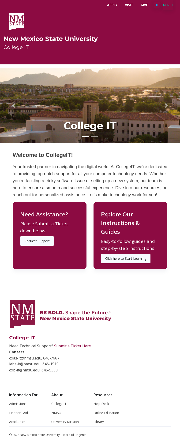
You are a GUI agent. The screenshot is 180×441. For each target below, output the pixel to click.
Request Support (37, 241)
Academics (17, 421)
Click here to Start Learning (125, 258)
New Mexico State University (51, 39)
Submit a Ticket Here (72, 345)
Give (144, 5)
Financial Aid (18, 413)
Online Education (106, 413)
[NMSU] (16, 21)
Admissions (17, 403)
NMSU (56, 413)
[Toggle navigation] (168, 5)
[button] (13, 105)
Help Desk (101, 403)
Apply (112, 5)
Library (99, 421)
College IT (16, 47)
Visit (129, 5)
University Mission (65, 421)
